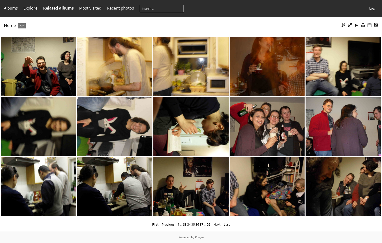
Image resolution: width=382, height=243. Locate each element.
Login (373, 8)
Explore (30, 8)
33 (184, 224)
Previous (168, 224)
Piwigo (199, 237)
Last (227, 224)
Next (217, 224)
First (155, 224)
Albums (11, 8)
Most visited (90, 8)
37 (201, 224)
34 (189, 224)
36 (197, 224)
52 (208, 224)
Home (10, 25)
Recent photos (120, 8)
